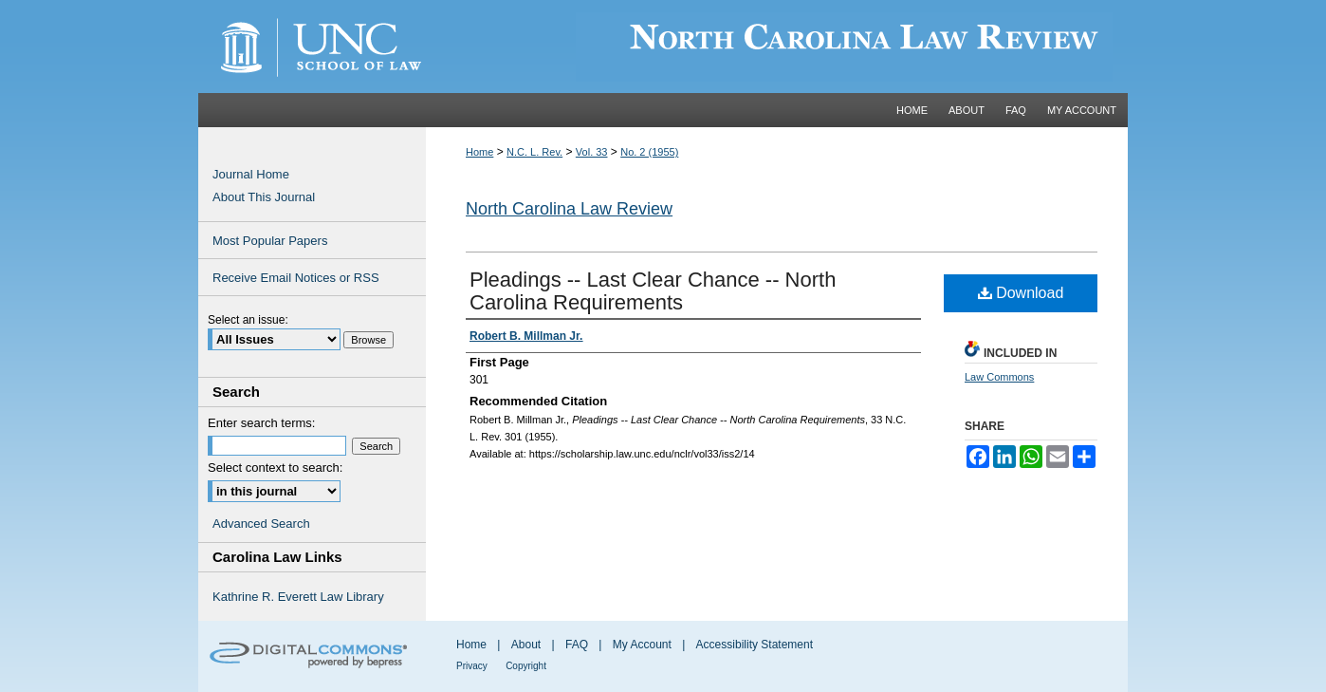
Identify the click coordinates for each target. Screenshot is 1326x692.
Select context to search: (275, 467)
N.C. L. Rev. (534, 152)
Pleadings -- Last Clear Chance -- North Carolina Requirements (653, 291)
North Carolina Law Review (569, 208)
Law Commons (999, 377)
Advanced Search (261, 523)
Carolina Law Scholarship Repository (777, 46)
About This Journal (263, 197)
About (526, 644)
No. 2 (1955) (649, 152)
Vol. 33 (592, 152)
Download (1021, 293)
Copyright (526, 666)
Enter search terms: (261, 423)
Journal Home (250, 174)
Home (479, 152)
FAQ (576, 644)
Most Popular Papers (269, 241)
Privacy (472, 666)
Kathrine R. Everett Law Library (298, 596)
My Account (642, 644)
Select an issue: (248, 320)
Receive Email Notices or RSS (295, 278)
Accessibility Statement (754, 644)
